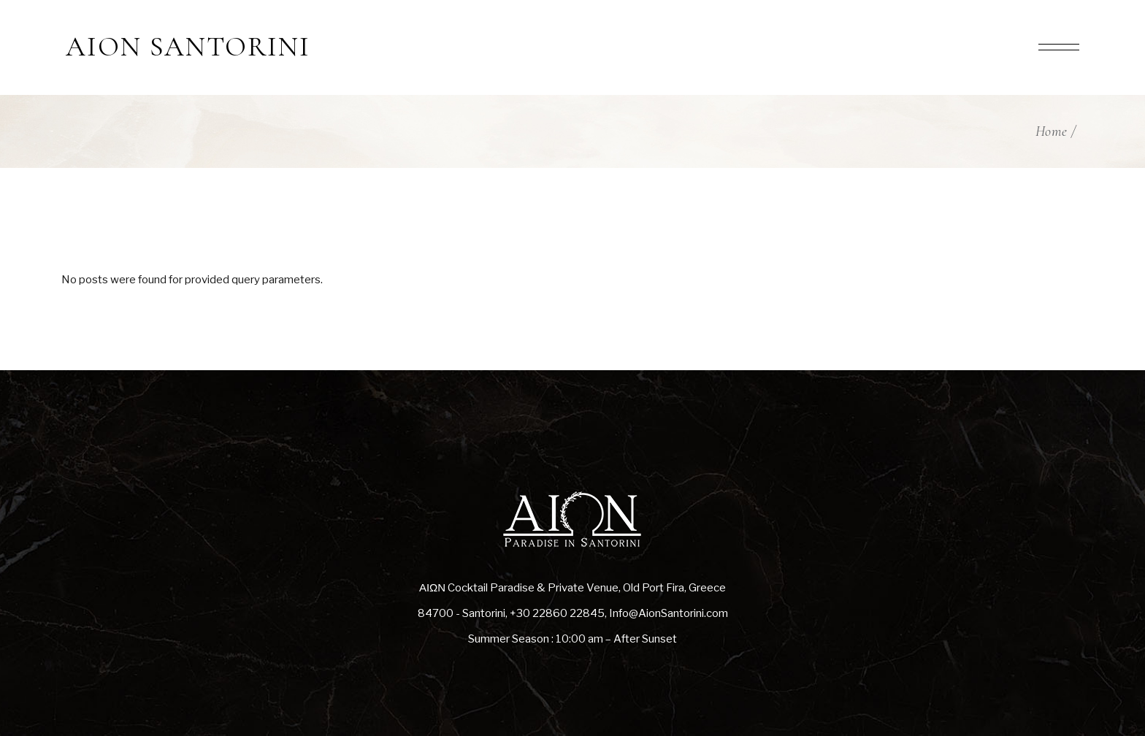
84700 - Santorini (461, 613)
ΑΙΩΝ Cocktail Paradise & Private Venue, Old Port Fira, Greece (572, 587)
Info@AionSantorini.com (668, 613)
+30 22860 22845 (557, 613)
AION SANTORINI (188, 47)
